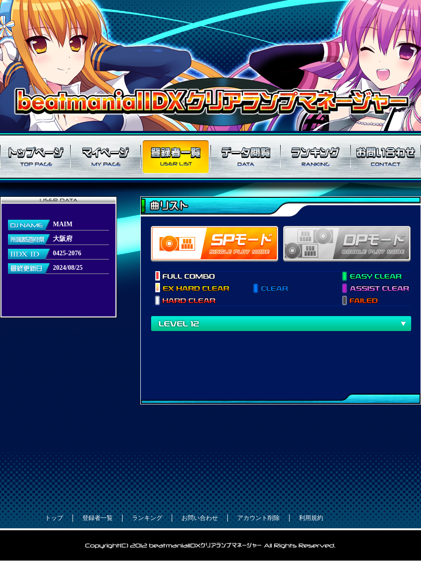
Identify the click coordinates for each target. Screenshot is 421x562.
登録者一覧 (175, 157)
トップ (54, 517)
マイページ (105, 157)
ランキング (316, 157)
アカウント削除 (258, 517)
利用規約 (311, 517)
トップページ (35, 157)
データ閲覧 (245, 157)
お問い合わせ (386, 157)
